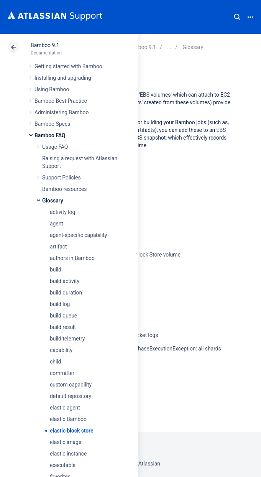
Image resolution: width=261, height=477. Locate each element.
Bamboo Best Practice (60, 101)
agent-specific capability (78, 235)
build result (63, 327)
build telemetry (67, 339)
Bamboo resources (64, 189)
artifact (58, 246)
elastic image (65, 442)
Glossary (52, 200)
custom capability (71, 385)
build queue (63, 316)
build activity (64, 281)
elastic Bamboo (68, 419)
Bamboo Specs (52, 124)
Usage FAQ (55, 147)
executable (63, 465)
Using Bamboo (51, 89)
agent (56, 223)
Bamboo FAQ (49, 135)
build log (60, 304)
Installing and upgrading (62, 78)
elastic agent (65, 408)
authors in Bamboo (72, 258)
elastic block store (71, 431)
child (55, 362)
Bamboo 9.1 (45, 45)
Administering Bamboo (61, 112)
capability (61, 350)
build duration (66, 292)
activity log (62, 212)
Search (237, 17)
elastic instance (68, 454)
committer (62, 373)
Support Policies (61, 177)
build (55, 269)
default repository (70, 396)
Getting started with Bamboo (68, 66)
